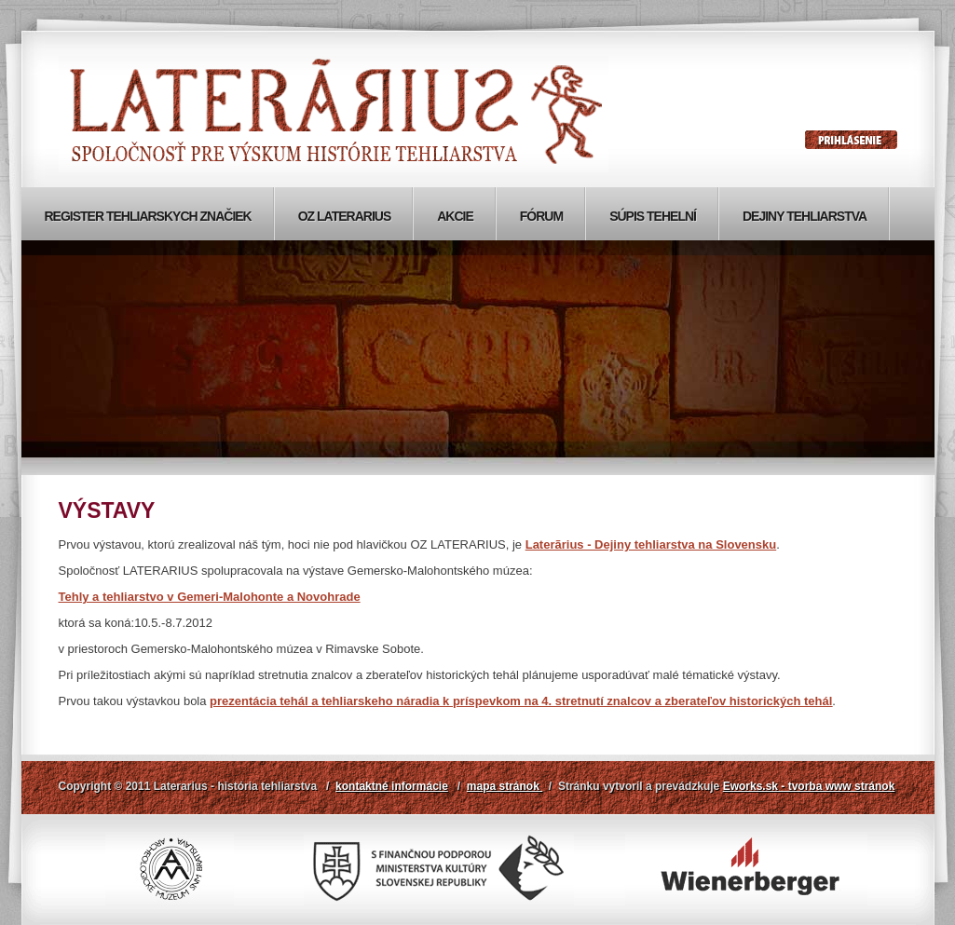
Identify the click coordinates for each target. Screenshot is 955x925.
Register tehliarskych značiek (148, 216)
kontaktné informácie (391, 786)
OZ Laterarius (344, 216)
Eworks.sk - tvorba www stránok (809, 786)
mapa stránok (504, 786)
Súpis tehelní (652, 216)
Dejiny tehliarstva (804, 216)
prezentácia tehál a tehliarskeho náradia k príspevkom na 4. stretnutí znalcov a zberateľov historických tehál (521, 701)
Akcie (455, 216)
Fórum (541, 216)
